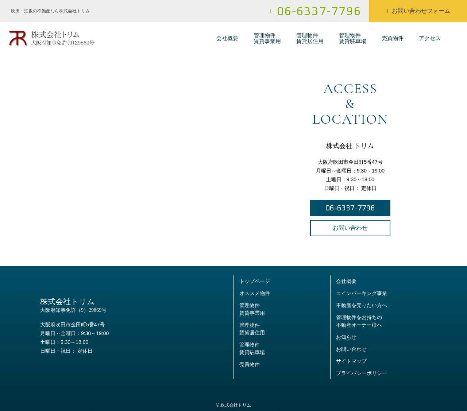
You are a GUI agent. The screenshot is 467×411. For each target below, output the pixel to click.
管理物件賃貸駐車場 (352, 38)
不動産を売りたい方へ (361, 305)
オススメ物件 (254, 293)
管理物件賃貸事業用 (267, 38)
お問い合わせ (350, 228)
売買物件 (393, 38)
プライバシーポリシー (361, 373)
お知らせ (346, 337)
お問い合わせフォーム (418, 11)
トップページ (254, 281)
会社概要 (227, 38)
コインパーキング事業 (361, 293)
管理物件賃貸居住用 (310, 38)
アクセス (430, 38)
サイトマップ (351, 361)
